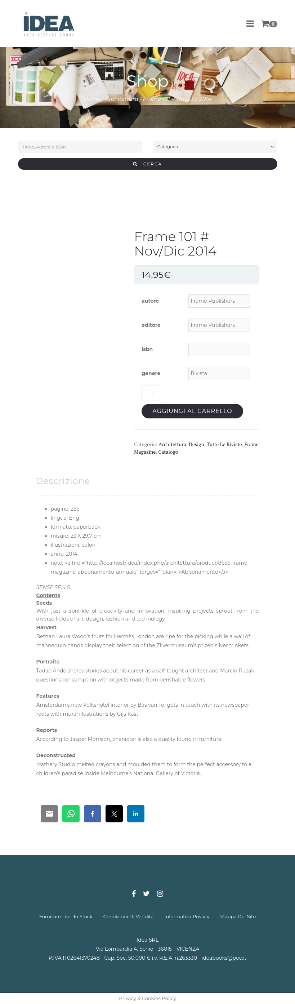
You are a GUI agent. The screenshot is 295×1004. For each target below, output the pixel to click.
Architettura (121, 98)
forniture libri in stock (66, 916)
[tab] (63, 481)
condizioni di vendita (128, 916)
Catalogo (168, 451)
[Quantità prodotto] (152, 393)
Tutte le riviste (224, 444)
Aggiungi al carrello (192, 411)
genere (151, 373)
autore (150, 301)
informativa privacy (187, 916)
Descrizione (63, 481)
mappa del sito (238, 916)
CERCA (147, 163)
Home (92, 98)
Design (196, 444)
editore (151, 325)
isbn (147, 349)
